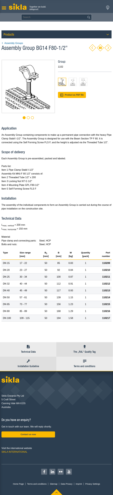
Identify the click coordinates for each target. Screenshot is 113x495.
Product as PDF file (72, 95)
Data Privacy (66, 484)
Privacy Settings (92, 484)
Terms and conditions (36, 484)
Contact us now (28, 434)
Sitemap (53, 484)
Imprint (79, 484)
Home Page (18, 484)
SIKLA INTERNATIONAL (14, 452)
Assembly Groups (12, 43)
